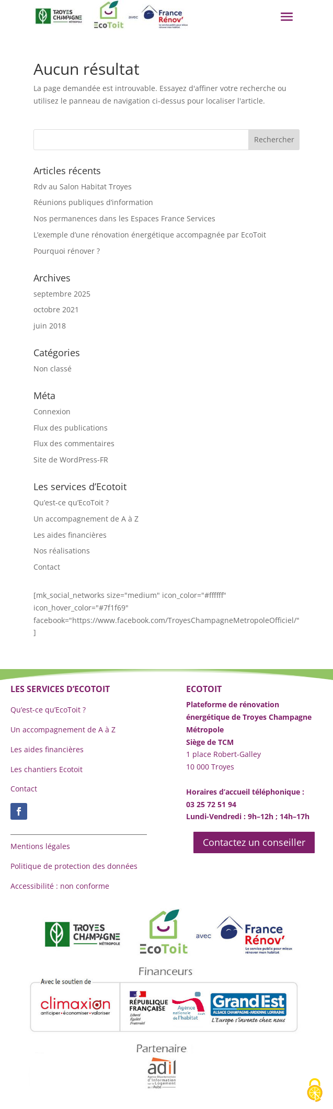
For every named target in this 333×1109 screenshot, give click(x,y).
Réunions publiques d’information (93, 202)
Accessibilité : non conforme (59, 886)
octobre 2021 (56, 309)
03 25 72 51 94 (211, 804)
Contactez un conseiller (254, 842)
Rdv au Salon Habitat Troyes (82, 186)
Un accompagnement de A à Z (86, 519)
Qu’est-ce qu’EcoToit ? (71, 502)
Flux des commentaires (73, 443)
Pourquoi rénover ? (66, 251)
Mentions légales (40, 846)
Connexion (52, 411)
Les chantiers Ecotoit (46, 769)
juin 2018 (49, 326)
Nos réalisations (61, 551)
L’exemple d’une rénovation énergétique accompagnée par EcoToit (149, 235)
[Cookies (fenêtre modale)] (314, 1091)
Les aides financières (70, 535)
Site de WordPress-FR (70, 460)
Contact (46, 567)
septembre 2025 (61, 294)
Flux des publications (70, 428)
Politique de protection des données (73, 866)
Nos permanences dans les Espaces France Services (124, 218)
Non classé (52, 369)
